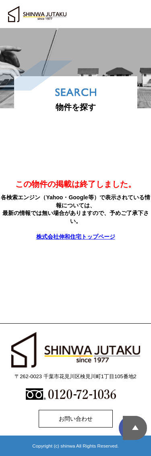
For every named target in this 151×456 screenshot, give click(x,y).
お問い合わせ (76, 418)
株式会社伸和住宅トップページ (75, 236)
